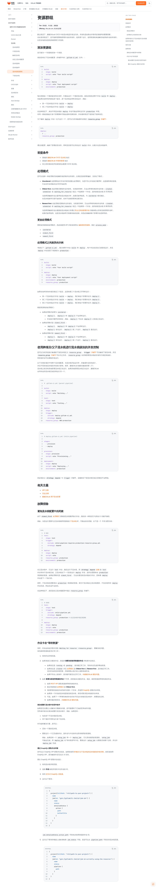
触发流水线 (16, 55)
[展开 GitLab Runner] (31, 134)
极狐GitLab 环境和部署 (56, 160)
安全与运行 (11, 127)
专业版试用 (141, 3)
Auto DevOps (15, 101)
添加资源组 (129, 19)
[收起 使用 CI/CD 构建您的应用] (31, 27)
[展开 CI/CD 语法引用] (31, 35)
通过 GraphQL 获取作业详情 (136, 64)
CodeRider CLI (87, 9)
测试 (12, 105)
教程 (9, 9)
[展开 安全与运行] (31, 126)
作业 (12, 80)
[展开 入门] (31, 14)
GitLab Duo (17, 9)
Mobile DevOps (16, 117)
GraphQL (86, 689)
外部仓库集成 (15, 113)
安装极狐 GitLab (34, 9)
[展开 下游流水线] (31, 75)
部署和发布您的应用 (16, 122)
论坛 (26, 3)
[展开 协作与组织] (31, 18)
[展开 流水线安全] (31, 92)
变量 (12, 88)
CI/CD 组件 (14, 84)
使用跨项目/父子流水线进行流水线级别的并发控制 (136, 40)
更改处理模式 (131, 31)
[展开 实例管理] (31, 130)
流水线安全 (14, 92)
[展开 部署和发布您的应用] (31, 121)
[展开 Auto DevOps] (31, 100)
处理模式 (50, 515)
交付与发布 (11, 23)
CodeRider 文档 (74, 9)
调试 (12, 97)
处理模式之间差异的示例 (134, 34)
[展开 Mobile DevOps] (31, 117)
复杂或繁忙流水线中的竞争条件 (137, 60)
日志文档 (45, 493)
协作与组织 (11, 19)
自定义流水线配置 (18, 59)
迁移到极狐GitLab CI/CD (19, 109)
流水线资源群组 (17, 71)
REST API (54, 683)
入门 (9, 15)
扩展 (24, 9)
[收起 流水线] (31, 43)
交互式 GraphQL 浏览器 (54, 773)
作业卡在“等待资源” (132, 56)
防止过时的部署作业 (82, 210)
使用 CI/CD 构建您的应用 (18, 27)
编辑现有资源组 (84, 225)
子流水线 (73, 520)
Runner (13, 39)
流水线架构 (16, 63)
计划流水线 (16, 51)
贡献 (56, 9)
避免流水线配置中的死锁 (134, 52)
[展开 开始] (31, 31)
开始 (12, 31)
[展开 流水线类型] (31, 47)
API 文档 (45, 489)
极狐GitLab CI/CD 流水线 (57, 157)
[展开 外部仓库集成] (31, 113)
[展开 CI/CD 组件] (31, 84)
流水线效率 (16, 67)
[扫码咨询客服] (153, 884)
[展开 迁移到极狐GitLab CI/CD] (31, 108)
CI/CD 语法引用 (16, 35)
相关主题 (128, 45)
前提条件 (128, 23)
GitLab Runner (12, 135)
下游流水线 (16, 75)
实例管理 (11, 131)
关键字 (96, 119)
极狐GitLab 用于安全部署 (51, 496)
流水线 (13, 43)
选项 (90, 569)
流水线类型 (16, 47)
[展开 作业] (31, 80)
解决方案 (64, 9)
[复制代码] (114, 66)
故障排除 (128, 48)
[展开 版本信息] (31, 138)
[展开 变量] (31, 88)
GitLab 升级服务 (36, 3)
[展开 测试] (31, 104)
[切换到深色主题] (149, 3)
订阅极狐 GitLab (47, 9)
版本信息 (11, 139)
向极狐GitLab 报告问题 (91, 673)
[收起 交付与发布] (31, 23)
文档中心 (20, 3)
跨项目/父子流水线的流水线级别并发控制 (89, 751)
